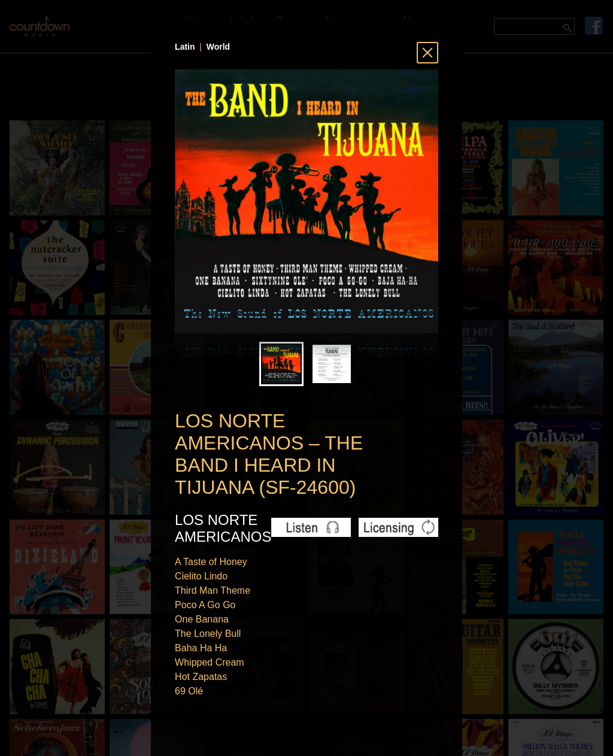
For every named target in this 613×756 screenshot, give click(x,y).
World (218, 46)
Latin (185, 46)
